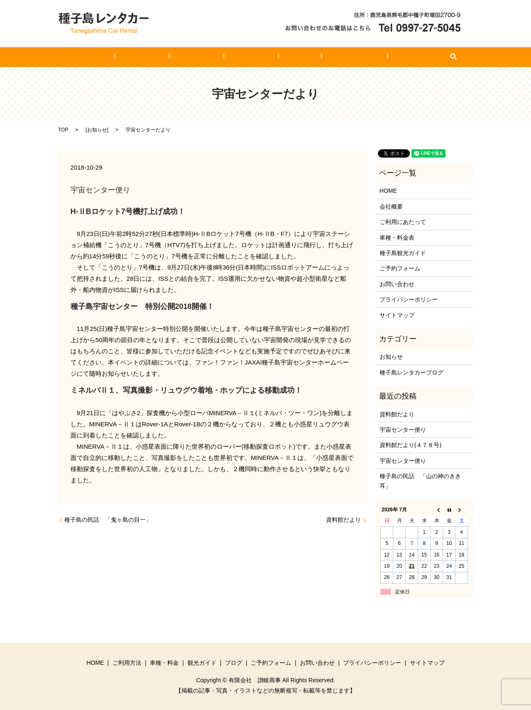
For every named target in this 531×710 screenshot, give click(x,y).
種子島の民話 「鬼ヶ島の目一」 (107, 519)
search (413, 57)
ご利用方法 (164, 57)
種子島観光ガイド (403, 253)
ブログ (288, 57)
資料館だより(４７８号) (410, 445)
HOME (127, 57)
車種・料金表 (397, 237)
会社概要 (391, 206)
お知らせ (97, 130)
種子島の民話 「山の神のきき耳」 (420, 481)
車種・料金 (207, 57)
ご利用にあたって (403, 222)
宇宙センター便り (403, 429)
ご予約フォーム (330, 57)
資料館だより (343, 519)
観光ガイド (250, 57)
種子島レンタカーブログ (411, 372)
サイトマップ (397, 315)
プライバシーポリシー (409, 299)
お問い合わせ (382, 57)
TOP (63, 130)
